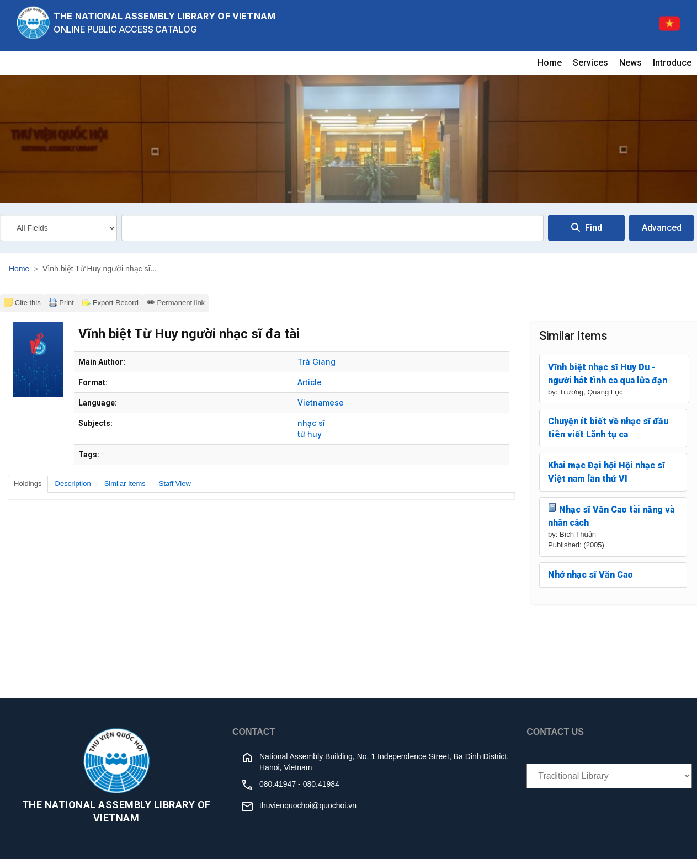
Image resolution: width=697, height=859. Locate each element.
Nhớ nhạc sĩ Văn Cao (590, 574)
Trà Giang (316, 361)
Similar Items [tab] (125, 483)
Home (550, 62)
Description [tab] (73, 483)
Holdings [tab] (28, 483)
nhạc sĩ (311, 423)
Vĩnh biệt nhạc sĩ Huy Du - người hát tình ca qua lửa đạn (607, 374)
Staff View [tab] (175, 483)
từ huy (309, 434)
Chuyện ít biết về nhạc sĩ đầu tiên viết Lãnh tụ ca (608, 428)
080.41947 (277, 784)
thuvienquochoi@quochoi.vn (308, 805)
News (630, 62)
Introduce (672, 62)
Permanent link (175, 302)
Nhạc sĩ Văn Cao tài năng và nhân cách (611, 515)
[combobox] (332, 228)
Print (61, 302)
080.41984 (321, 784)
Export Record (110, 302)
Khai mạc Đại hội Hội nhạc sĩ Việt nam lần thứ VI (606, 472)
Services (590, 62)
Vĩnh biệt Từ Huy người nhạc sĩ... (99, 268)
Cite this (22, 302)
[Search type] (59, 228)
